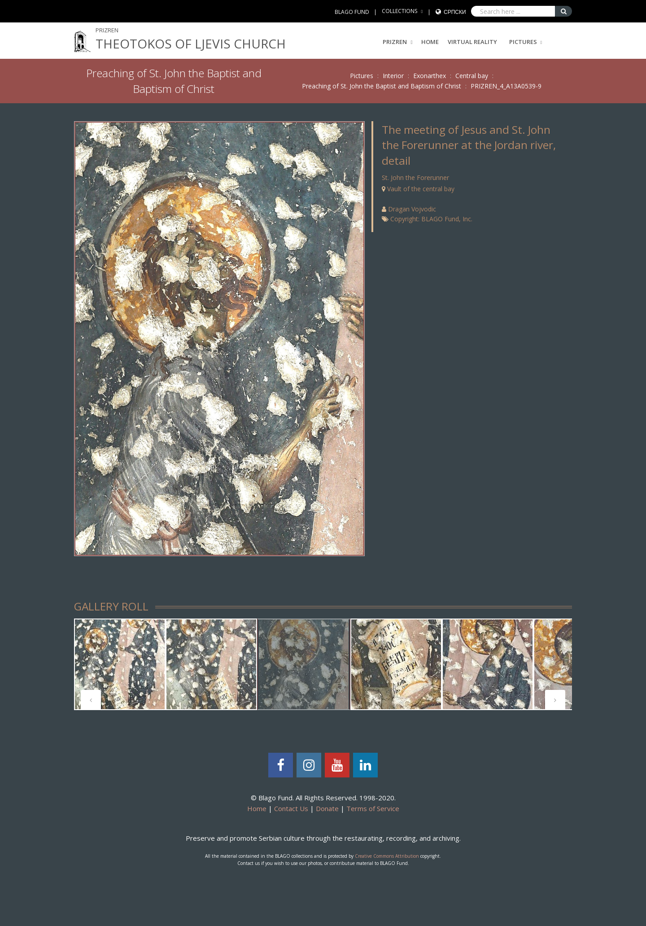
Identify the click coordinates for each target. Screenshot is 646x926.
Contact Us (291, 808)
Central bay (471, 75)
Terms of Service (372, 808)
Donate (327, 808)
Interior (393, 75)
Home (430, 42)
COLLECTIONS (400, 11)
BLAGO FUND (352, 12)
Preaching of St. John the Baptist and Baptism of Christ (381, 86)
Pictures (523, 42)
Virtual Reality (472, 42)
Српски (455, 12)
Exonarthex (429, 75)
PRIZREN (397, 42)
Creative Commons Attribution (387, 856)
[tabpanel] (120, 664)
